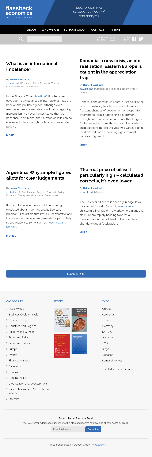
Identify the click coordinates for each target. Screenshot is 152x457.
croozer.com (99, 444)
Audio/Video (16, 308)
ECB (105, 343)
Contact (98, 29)
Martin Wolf (42, 96)
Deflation (107, 354)
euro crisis (108, 314)
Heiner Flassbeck (19, 79)
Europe (84, 92)
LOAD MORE (76, 273)
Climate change (18, 320)
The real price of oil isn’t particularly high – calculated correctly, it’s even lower (111, 175)
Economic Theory (49, 83)
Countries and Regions (107, 89)
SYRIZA (107, 331)
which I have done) (119, 206)
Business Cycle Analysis (23, 314)
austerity (107, 337)
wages (106, 349)
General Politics (18, 377)
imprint (115, 29)
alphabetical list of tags (119, 369)
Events (13, 354)
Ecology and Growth (21, 331)
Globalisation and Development (22, 86)
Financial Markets (19, 360)
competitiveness (112, 360)
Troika (105, 320)
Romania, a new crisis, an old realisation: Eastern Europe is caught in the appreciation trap (111, 69)
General (99, 192)
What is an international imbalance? (31, 66)
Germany (107, 326)
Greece (106, 308)
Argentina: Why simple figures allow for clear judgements (38, 175)
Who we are (50, 29)
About (32, 29)
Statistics (14, 398)
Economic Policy (30, 83)
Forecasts (15, 366)
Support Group (75, 29)
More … (11, 135)
